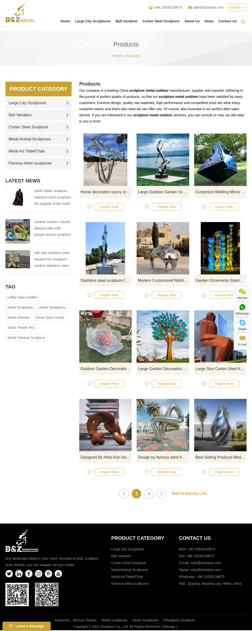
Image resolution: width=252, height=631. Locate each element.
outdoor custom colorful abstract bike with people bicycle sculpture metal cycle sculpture (52, 229)
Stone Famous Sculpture (26, 338)
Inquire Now (109, 207)
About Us (192, 21)
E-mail (242, 344)
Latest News (22, 180)
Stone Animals (18, 317)
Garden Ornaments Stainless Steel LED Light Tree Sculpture (221, 280)
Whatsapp (242, 313)
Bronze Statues (85, 621)
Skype (242, 329)
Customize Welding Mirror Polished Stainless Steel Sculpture (221, 192)
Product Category (38, 89)
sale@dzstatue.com (208, 7)
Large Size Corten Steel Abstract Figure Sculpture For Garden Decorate (221, 369)
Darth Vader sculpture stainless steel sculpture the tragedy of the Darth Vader (52, 198)
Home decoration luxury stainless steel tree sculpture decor (106, 192)
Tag (10, 286)
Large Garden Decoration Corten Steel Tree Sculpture (163, 369)
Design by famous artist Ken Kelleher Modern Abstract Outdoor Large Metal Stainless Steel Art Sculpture (163, 458)
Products (132, 56)
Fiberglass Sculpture (179, 621)
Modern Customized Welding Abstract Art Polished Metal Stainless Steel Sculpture (163, 280)
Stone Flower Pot (20, 328)
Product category (137, 538)
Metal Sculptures (20, 307)
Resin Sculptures (52, 307)
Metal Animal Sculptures (39, 139)
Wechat (242, 298)
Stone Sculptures (145, 621)
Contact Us (228, 21)
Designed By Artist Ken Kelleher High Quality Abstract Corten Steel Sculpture (106, 458)
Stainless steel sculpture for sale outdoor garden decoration (106, 280)
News (209, 21)
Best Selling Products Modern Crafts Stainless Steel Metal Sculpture (221, 458)
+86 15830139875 (210, 577)
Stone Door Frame (50, 317)
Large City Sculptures (93, 21)
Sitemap (168, 627)
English (235, 7)
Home (65, 21)
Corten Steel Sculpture (160, 21)
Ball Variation (127, 21)
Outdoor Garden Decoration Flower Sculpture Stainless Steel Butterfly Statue (106, 369)
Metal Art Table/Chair (39, 151)
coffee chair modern (22, 297)
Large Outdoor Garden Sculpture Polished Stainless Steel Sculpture (163, 192)
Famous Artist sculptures (39, 163)
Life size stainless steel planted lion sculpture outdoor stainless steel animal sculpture (51, 260)
